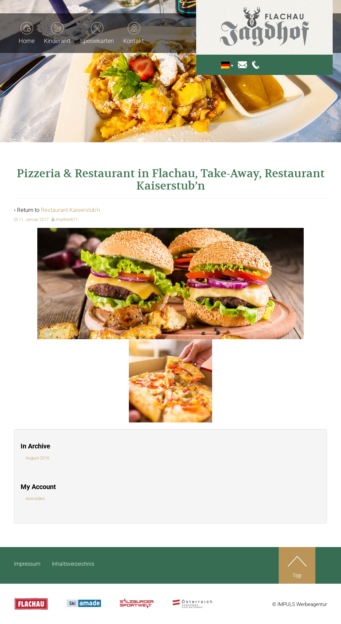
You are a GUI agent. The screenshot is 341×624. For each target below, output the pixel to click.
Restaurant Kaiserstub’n (70, 210)
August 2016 (37, 457)
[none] (232, 65)
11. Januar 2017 (34, 219)
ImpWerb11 (67, 219)
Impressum (27, 564)
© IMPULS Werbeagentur (299, 604)
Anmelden (35, 498)
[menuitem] (230, 65)
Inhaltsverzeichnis (73, 564)
